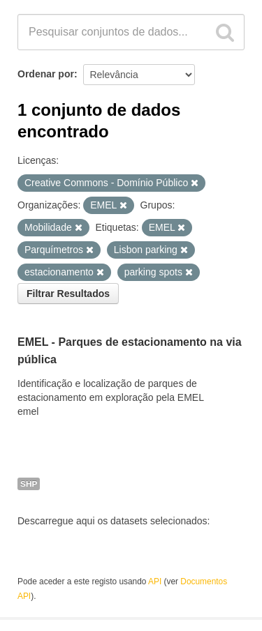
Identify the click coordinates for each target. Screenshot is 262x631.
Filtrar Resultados (68, 293)
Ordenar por (45, 73)
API (154, 581)
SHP (28, 484)
